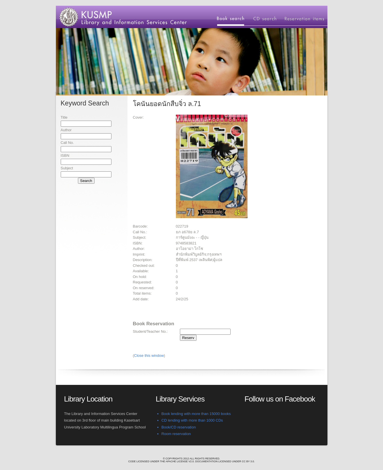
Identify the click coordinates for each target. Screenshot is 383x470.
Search (86, 181)
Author (66, 130)
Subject (67, 168)
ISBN (65, 155)
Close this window (149, 355)
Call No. (67, 142)
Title (64, 117)
